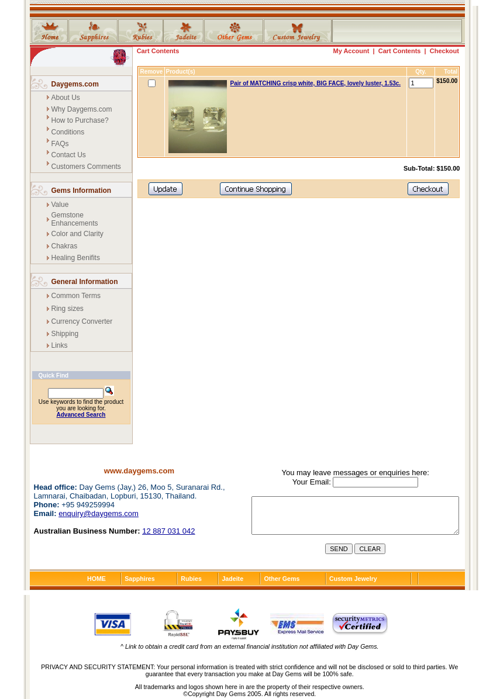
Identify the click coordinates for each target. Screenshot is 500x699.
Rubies (191, 578)
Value (60, 204)
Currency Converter (82, 321)
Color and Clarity (77, 234)
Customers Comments (86, 166)
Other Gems (281, 578)
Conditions (68, 132)
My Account (351, 50)
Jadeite (232, 578)
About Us (65, 98)
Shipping (65, 334)
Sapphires (140, 578)
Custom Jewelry (353, 578)
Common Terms (76, 296)
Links (59, 345)
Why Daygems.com (81, 109)
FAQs (60, 144)
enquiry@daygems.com (98, 513)
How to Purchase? (80, 120)
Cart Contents (158, 50)
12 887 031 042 (168, 531)
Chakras (64, 246)
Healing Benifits (75, 258)
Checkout (444, 50)
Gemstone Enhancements (74, 219)
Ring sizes (67, 308)
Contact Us (68, 155)
